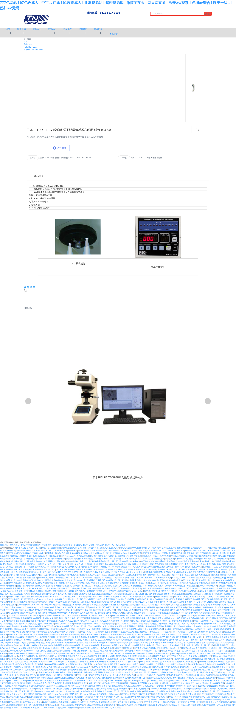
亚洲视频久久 (126, 607)
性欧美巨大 (204, 643)
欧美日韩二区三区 (139, 605)
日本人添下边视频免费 (38, 610)
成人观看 (131, 675)
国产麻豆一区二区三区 (135, 615)
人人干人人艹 (210, 597)
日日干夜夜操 (165, 632)
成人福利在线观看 (96, 610)
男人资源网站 (223, 689)
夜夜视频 (137, 569)
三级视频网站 (107, 664)
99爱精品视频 (204, 686)
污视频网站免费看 (39, 705)
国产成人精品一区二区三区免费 (51, 648)
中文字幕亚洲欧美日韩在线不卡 (142, 664)
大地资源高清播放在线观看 (77, 615)
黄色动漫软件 (126, 602)
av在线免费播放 (53, 667)
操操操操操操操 (179, 699)
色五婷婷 (116, 553)
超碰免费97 (69, 694)
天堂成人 (40, 588)
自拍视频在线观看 (226, 583)
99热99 (213, 580)
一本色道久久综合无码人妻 (151, 662)
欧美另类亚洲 (92, 634)
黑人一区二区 (162, 575)
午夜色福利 (21, 678)
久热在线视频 (13, 705)
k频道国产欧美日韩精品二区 (172, 651)
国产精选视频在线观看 (219, 548)
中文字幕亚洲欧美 (70, 683)
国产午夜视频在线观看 (91, 645)
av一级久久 (201, 564)
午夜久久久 (139, 578)
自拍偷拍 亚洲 (128, 578)
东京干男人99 (25, 575)
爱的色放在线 (229, 632)
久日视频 (167, 578)
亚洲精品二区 (83, 702)
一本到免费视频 (28, 694)
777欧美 (155, 580)
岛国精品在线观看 (95, 594)
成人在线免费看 (225, 567)
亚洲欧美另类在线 (200, 572)
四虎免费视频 (109, 624)
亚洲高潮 (109, 569)
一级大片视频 (178, 659)
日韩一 (174, 632)
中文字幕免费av (105, 702)
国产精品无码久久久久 (220, 605)
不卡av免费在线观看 (158, 689)
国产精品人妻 (163, 583)
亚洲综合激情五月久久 (70, 678)
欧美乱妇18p (8, 629)
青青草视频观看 (9, 550)
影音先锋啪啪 (182, 618)
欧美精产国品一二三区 (81, 561)
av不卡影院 (149, 615)
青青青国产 (123, 678)
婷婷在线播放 (82, 610)
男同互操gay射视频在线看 (18, 602)
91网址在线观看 (167, 643)
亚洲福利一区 (61, 618)
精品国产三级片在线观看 (12, 578)
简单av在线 (221, 564)
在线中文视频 (176, 580)
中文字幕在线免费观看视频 (182, 621)
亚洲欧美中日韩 (154, 705)
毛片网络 (209, 629)
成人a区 (153, 583)
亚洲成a (77, 624)
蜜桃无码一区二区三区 (90, 651)
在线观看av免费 (38, 550)
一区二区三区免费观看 (119, 561)
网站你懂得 (34, 602)
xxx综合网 (221, 597)
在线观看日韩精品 (225, 586)
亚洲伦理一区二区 (211, 691)
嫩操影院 (49, 586)
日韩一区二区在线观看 (53, 689)
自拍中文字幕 (180, 643)
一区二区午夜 (80, 599)
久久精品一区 (204, 580)
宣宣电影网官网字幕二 (58, 672)
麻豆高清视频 (181, 637)
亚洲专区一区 (190, 602)
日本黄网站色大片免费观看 (143, 597)
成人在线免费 (63, 553)
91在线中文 (198, 561)
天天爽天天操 (99, 656)
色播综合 (165, 683)
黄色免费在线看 (36, 662)
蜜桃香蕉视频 (162, 648)
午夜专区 (179, 559)
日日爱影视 (206, 594)
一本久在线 (196, 626)
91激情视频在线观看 (16, 637)
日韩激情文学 (178, 564)
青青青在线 (118, 569)
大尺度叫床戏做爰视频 (177, 599)
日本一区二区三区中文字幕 (131, 575)
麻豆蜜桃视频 (165, 580)
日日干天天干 (151, 613)
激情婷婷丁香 (93, 637)
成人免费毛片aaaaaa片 (200, 548)
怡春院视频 (127, 653)
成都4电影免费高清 (69, 548)
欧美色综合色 (213, 550)
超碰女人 (25, 643)
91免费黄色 (53, 591)
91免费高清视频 (74, 569)
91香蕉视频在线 (38, 594)
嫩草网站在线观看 (34, 618)
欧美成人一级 (106, 675)
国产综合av (16, 643)
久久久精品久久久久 (111, 548)
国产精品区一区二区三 (111, 607)
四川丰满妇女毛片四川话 (224, 667)
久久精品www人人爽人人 (82, 667)
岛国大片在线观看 (202, 575)
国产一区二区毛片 (50, 572)
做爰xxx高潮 (32, 556)
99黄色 (208, 578)
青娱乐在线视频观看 (218, 575)
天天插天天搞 (172, 569)
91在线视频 (153, 681)
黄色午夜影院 (157, 694)
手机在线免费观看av (220, 559)
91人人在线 (49, 599)
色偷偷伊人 (150, 675)
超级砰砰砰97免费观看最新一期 (207, 615)
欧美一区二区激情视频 (51, 548)
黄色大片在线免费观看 (38, 569)
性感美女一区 (61, 708)
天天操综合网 (126, 621)
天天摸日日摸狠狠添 (187, 569)
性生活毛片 (83, 670)
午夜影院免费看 (93, 675)
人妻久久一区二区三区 (195, 678)
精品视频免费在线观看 (24, 664)
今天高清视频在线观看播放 (134, 626)
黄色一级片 (52, 564)
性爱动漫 (135, 662)
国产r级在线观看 (150, 591)
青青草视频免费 (179, 553)
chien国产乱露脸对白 (38, 645)
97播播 (135, 564)
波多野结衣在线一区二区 (204, 670)
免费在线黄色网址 (128, 618)
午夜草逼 (3, 634)
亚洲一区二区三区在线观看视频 (192, 578)
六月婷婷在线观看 (167, 702)
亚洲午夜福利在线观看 (210, 681)
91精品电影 (104, 683)
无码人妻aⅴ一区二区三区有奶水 (146, 672)
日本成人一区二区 (104, 553)
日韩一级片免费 (221, 670)
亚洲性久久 (81, 675)
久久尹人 (118, 653)
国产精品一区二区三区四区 (34, 640)
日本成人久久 (58, 597)
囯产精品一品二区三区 (195, 629)
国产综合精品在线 (196, 618)
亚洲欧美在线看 (62, 626)
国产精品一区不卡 (120, 629)
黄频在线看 (183, 667)
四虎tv (145, 624)
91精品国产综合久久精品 (128, 632)
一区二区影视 (181, 702)
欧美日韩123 (174, 697)
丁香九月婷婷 (50, 588)
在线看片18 (169, 586)
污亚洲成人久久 (9, 686)
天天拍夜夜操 (93, 697)
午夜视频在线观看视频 (220, 664)
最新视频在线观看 (94, 580)
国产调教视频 (219, 607)
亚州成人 (126, 586)
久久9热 (175, 578)
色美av (158, 615)
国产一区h (79, 694)
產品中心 (28, 44)
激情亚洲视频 (13, 561)
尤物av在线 (90, 583)
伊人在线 (42, 583)
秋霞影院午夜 (148, 691)
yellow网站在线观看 (194, 699)
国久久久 (69, 583)
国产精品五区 (76, 686)
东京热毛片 (225, 634)
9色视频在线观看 (23, 686)
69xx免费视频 (225, 613)
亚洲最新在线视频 (97, 550)
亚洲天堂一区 (91, 613)
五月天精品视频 (129, 659)
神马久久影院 (125, 548)
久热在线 (23, 697)
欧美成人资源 (148, 686)
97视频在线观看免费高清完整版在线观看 (64, 645)
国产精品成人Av (178, 629)
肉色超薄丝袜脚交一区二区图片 (126, 583)
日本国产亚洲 (162, 675)
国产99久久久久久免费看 (109, 621)
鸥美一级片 (72, 550)
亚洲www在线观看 (219, 656)
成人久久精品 (115, 708)
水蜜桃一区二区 (68, 629)
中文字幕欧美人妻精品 (17, 626)
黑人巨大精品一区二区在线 (150, 645)
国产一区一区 (68, 637)
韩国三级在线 (179, 597)
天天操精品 (29, 586)
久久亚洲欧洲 (151, 618)
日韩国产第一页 (70, 675)
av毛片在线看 (23, 656)
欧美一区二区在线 (187, 575)
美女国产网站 (30, 670)
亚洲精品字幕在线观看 (100, 561)
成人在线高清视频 (160, 599)
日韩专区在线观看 (139, 550)
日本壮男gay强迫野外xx (138, 629)
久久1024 (27, 594)
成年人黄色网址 (99, 667)
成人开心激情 (169, 694)
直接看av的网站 (133, 643)
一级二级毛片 (98, 632)
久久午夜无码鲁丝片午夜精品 (86, 567)
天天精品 (78, 640)
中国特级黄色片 (147, 561)
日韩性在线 (75, 651)
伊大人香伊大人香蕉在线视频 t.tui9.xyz (137, 670)
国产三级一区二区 (195, 702)
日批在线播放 (119, 594)
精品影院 (98, 653)
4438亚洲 (30, 567)
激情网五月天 (90, 643)
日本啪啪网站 (211, 675)
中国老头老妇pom (178, 556)
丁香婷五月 (18, 640)
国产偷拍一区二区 (13, 691)
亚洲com (174, 653)
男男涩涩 (168, 564)
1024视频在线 (212, 602)
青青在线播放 (202, 610)
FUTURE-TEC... (31, 47)
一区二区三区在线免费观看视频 (151, 564)
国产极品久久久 (135, 559)
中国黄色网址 (41, 632)
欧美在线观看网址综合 (79, 553)
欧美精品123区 (139, 602)
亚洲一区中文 (107, 559)
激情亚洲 (118, 626)
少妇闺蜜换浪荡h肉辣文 (94, 564)
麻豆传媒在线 (45, 656)
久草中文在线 (42, 672)
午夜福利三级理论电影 (99, 605)
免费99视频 (121, 643)
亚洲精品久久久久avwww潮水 (43, 708)
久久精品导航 (220, 588)
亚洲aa (57, 678)
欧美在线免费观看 (7, 664)
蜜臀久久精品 (70, 610)
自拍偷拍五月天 (88, 659)
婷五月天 (213, 586)
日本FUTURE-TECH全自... (34, 50)
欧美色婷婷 (208, 699)
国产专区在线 (165, 556)
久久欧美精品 (59, 578)
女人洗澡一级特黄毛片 (211, 697)
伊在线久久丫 (182, 656)
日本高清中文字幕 (84, 588)
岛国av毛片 (156, 548)
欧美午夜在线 (20, 548)
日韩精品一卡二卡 (106, 567)
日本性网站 (173, 640)
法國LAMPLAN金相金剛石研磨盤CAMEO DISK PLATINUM (65, 158)
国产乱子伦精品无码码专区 (212, 599)
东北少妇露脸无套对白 (100, 602)
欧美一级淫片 (68, 607)
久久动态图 (126, 662)
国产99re (32, 588)
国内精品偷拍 (13, 575)
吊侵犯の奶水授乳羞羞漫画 (31, 597)
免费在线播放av (31, 583)
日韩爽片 (35, 575)
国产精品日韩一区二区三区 (179, 705)
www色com (59, 694)
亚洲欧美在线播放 (192, 605)
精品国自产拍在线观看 (195, 597)
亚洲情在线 (224, 553)
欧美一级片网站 (149, 575)
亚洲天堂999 (190, 659)
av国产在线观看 (106, 697)
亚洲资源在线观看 (208, 705)
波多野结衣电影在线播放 (174, 594)
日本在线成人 (121, 599)
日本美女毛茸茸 (225, 602)
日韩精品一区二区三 (76, 618)
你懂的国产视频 (41, 681)
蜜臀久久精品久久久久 (167, 618)
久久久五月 (158, 586)
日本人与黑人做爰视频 (130, 637)
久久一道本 (144, 583)
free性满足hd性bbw (18, 556)
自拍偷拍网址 (163, 607)
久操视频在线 (143, 689)
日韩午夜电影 (219, 561)
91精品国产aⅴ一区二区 (151, 651)
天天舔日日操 (74, 632)
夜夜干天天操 (213, 572)
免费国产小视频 (115, 591)
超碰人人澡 (170, 637)
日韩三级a (61, 588)
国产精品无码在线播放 (156, 567)
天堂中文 (60, 567)
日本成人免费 (185, 645)
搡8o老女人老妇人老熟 (138, 678)
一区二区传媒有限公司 (213, 618)
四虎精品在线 (117, 686)
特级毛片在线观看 (165, 613)
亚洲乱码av (40, 586)
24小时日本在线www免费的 (161, 659)
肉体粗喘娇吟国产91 (77, 613)
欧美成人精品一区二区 (108, 572)
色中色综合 (80, 580)
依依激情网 (128, 648)
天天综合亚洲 (102, 643)
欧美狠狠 (3, 702)
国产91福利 (142, 681)
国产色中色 (93, 615)
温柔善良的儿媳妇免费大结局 (224, 556)
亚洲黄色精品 (70, 648)
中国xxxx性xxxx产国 (48, 605)
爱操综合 (101, 613)
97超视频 (114, 634)
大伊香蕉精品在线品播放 (188, 591)
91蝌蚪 (131, 580)
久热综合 (172, 691)
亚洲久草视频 (60, 659)
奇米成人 (92, 553)
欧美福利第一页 (81, 697)
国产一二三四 (106, 618)
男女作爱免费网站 (63, 602)
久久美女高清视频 (114, 670)
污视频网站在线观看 (81, 605)
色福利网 (116, 637)
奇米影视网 (112, 705)
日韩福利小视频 (31, 559)
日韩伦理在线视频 (38, 686)
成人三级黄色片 (18, 559)
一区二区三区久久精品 (222, 624)
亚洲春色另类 (101, 659)
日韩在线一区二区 (147, 637)
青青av (196, 559)
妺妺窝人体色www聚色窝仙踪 (75, 689)
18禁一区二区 (93, 683)
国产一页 (51, 569)
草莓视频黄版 (87, 569)
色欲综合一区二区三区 (193, 672)
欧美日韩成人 (86, 632)
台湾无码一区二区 (34, 548)
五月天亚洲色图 (68, 656)
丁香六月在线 (201, 651)
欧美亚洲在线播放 (30, 578)
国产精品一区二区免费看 (142, 621)
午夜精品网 (47, 597)
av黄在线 (22, 648)
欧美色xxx (195, 640)
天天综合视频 (180, 586)
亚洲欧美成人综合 (15, 634)
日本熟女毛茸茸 (6, 580)
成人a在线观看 (75, 699)
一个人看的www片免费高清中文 (49, 607)
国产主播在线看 (193, 599)
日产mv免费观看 (14, 702)
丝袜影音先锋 (57, 675)
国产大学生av (196, 683)
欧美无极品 (30, 632)
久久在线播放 (204, 613)
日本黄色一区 (46, 615)
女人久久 (165, 615)
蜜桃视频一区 (170, 626)
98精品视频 (222, 675)
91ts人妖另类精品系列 (114, 564)
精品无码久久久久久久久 (32, 702)
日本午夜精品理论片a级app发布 (55, 613)
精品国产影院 (210, 678)
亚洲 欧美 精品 (81, 637)
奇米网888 (119, 672)
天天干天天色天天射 (151, 702)
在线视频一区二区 (47, 602)
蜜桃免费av (24, 613)
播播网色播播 (208, 607)
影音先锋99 (82, 683)
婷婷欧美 (143, 632)
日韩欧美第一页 (28, 667)
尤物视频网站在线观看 (68, 702)
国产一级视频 (35, 613)
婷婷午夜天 (230, 662)
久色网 (165, 705)
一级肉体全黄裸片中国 (41, 683)
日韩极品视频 (71, 559)
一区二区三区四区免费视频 (218, 648)
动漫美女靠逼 (135, 588)
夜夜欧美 (220, 580)
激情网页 (128, 672)
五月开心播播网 (192, 643)
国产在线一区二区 (21, 624)
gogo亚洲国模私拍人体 (141, 548)
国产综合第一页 (118, 615)
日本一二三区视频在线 (116, 681)
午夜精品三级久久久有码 (102, 586)
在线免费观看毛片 (72, 634)
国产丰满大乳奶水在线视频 (145, 648)
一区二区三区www (83, 629)
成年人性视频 (164, 681)
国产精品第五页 (83, 648)
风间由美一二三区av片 (187, 632)
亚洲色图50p (40, 667)
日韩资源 (149, 602)
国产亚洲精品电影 (213, 634)
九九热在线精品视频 (86, 662)
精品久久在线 (23, 699)
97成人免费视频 (29, 607)
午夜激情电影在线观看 (223, 629)
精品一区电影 (225, 550)
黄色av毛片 (28, 634)
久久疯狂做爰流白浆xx (50, 653)
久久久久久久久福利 (171, 645)
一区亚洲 (112, 605)
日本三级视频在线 (223, 705)
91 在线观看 (204, 694)
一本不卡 (133, 689)
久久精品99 (160, 637)
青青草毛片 (106, 686)
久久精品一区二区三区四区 (220, 610)
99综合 (14, 699)
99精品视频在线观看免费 (143, 653)
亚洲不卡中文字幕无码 (9, 610)
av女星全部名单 (183, 691)
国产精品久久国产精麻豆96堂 (161, 624)
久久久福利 (110, 656)
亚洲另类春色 (190, 564)
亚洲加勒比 (143, 594)
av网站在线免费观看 (90, 699)
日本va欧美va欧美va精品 (182, 572)
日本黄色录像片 (48, 659)
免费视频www (70, 643)
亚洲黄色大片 (40, 621)
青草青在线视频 (121, 567)
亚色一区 (20, 586)
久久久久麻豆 (21, 659)
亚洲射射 (39, 689)
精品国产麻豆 (196, 567)
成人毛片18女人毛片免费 (184, 624)
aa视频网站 (212, 689)
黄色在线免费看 (195, 697)
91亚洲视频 (48, 561)
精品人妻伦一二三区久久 (175, 588)
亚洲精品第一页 (145, 599)
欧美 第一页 (188, 670)
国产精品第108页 (102, 708)
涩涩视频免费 (52, 621)
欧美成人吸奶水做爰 (198, 689)
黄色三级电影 (52, 705)
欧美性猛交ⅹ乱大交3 (162, 653)
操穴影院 (15, 683)
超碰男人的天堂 (80, 621)
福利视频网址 (73, 670)
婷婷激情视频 (11, 645)
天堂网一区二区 (227, 699)
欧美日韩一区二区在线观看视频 (138, 640)
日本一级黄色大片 (76, 564)
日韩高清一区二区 (55, 637)
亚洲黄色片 (108, 578)
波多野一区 (202, 550)
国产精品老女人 (188, 648)
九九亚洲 (86, 640)
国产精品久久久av (15, 651)
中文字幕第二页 (95, 548)
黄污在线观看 (81, 594)
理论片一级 (208, 561)
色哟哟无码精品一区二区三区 (23, 689)
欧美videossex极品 (31, 651)
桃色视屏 (162, 591)
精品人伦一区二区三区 (64, 624)
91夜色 (226, 686)
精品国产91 (11, 618)
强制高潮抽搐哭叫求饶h (195, 675)
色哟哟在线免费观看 (188, 610)
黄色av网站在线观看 (160, 640)
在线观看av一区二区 (150, 556)
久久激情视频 (201, 648)
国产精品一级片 (172, 567)
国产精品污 (174, 583)
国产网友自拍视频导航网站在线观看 (22, 553)
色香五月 (18, 662)
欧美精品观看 (178, 602)
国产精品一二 (165, 621)
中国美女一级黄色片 (143, 580)
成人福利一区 (212, 569)
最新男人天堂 (166, 553)
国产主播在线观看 (156, 594)
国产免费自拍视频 (114, 662)
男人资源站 (72, 672)
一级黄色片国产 (175, 648)
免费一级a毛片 (59, 615)
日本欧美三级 (153, 632)
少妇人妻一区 (131, 681)
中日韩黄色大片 (186, 561)
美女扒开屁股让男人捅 (163, 602)
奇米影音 (49, 640)
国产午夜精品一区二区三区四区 (114, 580)
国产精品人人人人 (68, 556)
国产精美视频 (221, 591)
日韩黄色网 (145, 643)
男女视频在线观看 (156, 629)
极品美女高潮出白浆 (97, 670)
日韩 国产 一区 (191, 550)
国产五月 (116, 618)
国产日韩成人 (80, 591)
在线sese (60, 580)
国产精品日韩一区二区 (44, 694)
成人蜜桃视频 (100, 662)
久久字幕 (69, 578)
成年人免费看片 (154, 683)
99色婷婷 (112, 643)
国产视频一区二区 (190, 580)
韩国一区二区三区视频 (21, 708)
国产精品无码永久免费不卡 (28, 605)
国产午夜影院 (115, 683)
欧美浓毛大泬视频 (139, 683)
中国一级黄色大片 (36, 580)
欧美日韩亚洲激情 (62, 651)
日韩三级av (128, 569)
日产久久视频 (63, 699)
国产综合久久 (185, 583)
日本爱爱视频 (205, 559)
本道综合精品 (136, 586)
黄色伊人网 (63, 632)
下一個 (124, 158)
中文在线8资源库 (134, 553)
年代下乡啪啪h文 (182, 634)
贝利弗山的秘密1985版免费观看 (158, 572)
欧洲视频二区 (20, 567)
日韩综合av (42, 564)
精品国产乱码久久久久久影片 (171, 672)
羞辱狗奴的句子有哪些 (174, 686)
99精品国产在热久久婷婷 (179, 683)
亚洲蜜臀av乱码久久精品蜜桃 (186, 662)
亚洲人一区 (156, 634)
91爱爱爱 (184, 697)
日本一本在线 (44, 559)
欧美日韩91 (38, 634)
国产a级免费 (115, 602)
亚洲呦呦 (121, 556)
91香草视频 (98, 672)
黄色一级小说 (125, 645)
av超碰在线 (20, 632)
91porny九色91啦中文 (137, 567)
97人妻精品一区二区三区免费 (14, 564)
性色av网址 (175, 681)
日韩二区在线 (68, 599)
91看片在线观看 (99, 681)
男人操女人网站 (49, 618)
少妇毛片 (41, 553)
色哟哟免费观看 (185, 653)
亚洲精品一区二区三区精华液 (198, 553)
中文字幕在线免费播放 (110, 645)
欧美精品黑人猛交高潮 (219, 643)
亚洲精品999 (173, 575)
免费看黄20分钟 (173, 561)
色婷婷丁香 (99, 578)
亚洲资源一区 (99, 569)
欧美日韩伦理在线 (86, 708)
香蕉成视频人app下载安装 (223, 578)
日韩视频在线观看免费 (36, 626)
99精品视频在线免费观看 (54, 634)
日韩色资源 (169, 559)
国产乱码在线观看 (82, 607)
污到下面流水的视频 (52, 697)
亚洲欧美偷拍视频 (37, 643)
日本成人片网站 (176, 615)
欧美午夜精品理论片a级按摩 (98, 597)
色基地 (45, 699)
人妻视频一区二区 (22, 591)
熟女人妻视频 (221, 637)
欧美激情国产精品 (66, 681)
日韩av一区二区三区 (56, 610)
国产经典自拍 (13, 697)
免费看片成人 (80, 705)
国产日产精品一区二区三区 (165, 656)
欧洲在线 (109, 583)
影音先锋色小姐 (131, 594)
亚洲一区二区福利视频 (121, 588)
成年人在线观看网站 (16, 583)
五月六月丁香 (70, 580)
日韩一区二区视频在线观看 (161, 699)
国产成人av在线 (83, 556)
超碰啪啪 (141, 656)
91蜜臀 (50, 583)
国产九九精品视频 (53, 556)
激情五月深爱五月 (59, 575)
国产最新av (34, 656)
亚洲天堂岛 (96, 629)
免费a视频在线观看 (193, 594)
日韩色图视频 (25, 683)
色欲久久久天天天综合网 (83, 578)
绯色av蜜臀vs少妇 (198, 634)
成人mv (124, 553)
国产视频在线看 (96, 556)
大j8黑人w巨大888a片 (62, 561)
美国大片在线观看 (21, 569)
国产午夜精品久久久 (114, 613)
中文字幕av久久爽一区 (159, 697)
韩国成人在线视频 (66, 591)
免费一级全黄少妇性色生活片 (63, 691)
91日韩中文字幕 (175, 670)
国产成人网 (174, 610)
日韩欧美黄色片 (33, 678)
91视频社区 (185, 681)
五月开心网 (34, 675)
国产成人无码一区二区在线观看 (171, 550)
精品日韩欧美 (226, 621)
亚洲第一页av (224, 569)
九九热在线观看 (204, 556)
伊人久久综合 (30, 672)
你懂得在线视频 (47, 678)
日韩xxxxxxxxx (114, 694)
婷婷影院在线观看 (161, 670)
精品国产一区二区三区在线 (92, 624)
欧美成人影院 (53, 632)
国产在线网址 (102, 694)
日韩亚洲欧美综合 (92, 618)
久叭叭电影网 (23, 645)
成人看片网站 (61, 569)
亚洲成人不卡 (178, 613)
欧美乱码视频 (5, 559)
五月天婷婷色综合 (124, 605)
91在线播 (135, 645)
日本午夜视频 (225, 691)
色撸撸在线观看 (111, 632)
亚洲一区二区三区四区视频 (118, 667)
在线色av (79, 656)
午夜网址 (229, 607)
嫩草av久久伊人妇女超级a (77, 575)
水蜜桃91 (215, 553)
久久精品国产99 (161, 691)
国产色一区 (206, 656)
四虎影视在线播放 (91, 572)
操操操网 (58, 599)
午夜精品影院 (56, 683)
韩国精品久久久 (35, 572)
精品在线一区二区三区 (130, 694)
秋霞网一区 (126, 683)
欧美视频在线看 (195, 656)
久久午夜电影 (185, 567)
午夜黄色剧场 (209, 637)
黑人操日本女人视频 (176, 605)
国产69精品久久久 (129, 591)
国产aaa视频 (71, 588)
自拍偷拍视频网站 (23, 550)
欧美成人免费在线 (44, 670)
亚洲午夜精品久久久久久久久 (160, 678)
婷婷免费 (214, 583)
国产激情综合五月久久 (63, 586)
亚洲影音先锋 (72, 708)
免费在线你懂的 (183, 548)
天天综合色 (50, 626)
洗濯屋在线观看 (105, 637)
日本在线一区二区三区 (17, 681)
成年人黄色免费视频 (207, 591)
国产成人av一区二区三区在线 (81, 626)
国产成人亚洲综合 (47, 651)
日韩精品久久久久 (21, 629)
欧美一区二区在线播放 (219, 694)
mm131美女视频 (168, 634)
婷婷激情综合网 (66, 653)
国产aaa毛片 (190, 651)
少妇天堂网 (90, 705)
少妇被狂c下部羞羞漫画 (80, 602)
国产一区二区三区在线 (14, 594)
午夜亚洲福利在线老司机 (200, 664)
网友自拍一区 (213, 659)
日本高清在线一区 (149, 569)
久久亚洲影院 (104, 634)
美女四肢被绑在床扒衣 (55, 643)
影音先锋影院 (113, 575)
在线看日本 (212, 651)
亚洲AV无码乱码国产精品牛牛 (12, 670)
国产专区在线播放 (13, 667)
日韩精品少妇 (106, 629)
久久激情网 (69, 567)
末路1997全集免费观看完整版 (214, 626)
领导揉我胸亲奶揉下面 (15, 672)
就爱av (140, 591)
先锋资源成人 (40, 567)
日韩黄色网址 (192, 556)
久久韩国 (168, 629)
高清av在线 (103, 591)
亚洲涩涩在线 (161, 664)
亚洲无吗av (62, 594)
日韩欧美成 (140, 618)
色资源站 (80, 643)
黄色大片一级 (95, 607)
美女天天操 (21, 618)
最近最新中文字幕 (121, 559)
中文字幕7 (172, 664)
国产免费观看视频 (21, 580)
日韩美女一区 (51, 553)
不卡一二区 (24, 561)
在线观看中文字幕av (132, 651)
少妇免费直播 (13, 653)
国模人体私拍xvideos (13, 607)
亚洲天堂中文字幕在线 (209, 640)
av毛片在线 (39, 599)
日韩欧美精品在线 (194, 607)
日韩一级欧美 (148, 586)
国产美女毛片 (108, 653)
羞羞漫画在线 (92, 591)
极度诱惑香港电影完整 (101, 588)
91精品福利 (42, 637)
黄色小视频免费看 (22, 675)
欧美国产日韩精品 (116, 651)
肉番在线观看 (191, 586)
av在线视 (97, 559)
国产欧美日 (59, 640)
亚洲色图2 (161, 569)
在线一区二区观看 (201, 621)
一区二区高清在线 (66, 705)
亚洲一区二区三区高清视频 (32, 691)
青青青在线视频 (35, 699)
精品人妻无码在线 (82, 691)
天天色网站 (132, 656)
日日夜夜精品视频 (85, 559)
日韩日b (78, 659)
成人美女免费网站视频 (200, 583)
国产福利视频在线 (58, 559)
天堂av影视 (215, 613)
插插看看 (71, 594)
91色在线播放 (96, 691)
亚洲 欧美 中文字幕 (133, 556)
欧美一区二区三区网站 (154, 578)
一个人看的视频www (203, 624)
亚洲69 (83, 634)
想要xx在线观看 (183, 664)
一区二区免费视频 (64, 605)
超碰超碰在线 (116, 597)
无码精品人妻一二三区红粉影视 (41, 624)
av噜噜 (47, 691)
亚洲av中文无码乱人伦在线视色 (212, 662)
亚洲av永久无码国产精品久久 (103, 640)
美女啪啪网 (164, 610)
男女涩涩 (53, 699)
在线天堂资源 (13, 621)
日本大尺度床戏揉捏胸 (39, 591)
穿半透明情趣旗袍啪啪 (140, 697)
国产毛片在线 (188, 615)
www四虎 (163, 605)
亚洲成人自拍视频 (121, 664)
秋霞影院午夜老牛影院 (164, 597)
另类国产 (118, 578)
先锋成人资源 (83, 550)
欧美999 (216, 699)
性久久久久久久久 (123, 624)
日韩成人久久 (34, 629)
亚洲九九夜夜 (13, 597)
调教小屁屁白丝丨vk (110, 678)
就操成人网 (117, 586)
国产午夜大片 (13, 615)
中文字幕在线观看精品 (92, 686)
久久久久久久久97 (65, 621)
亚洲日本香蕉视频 (85, 672)
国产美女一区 (25, 705)
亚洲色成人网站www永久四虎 (100, 689)
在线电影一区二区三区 (82, 586)
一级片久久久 (8, 675)
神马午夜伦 (51, 567)
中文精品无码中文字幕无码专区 (118, 550)
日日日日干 (62, 572)
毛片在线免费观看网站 (155, 626)
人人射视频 (96, 664)
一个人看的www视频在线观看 (201, 667)
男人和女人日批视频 (142, 634)
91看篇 (31, 621)
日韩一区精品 (137, 624)
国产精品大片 (39, 664)
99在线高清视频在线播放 (30, 653)
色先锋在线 (104, 699)
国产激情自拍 (141, 610)
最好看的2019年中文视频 (30, 615)
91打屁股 (127, 564)
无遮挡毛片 (94, 648)
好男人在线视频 (139, 607)
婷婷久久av (12, 656)
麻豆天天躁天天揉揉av (151, 553)
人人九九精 (180, 694)
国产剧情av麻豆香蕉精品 (51, 629)
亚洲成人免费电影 (120, 675)
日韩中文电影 (79, 583)
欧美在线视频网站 (50, 702)
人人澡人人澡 (15, 694)
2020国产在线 (216, 686)
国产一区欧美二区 (119, 702)
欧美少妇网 (205, 605)
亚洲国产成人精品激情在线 (134, 613)
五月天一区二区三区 (227, 640)
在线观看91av (8, 662)
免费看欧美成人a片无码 (125, 610)
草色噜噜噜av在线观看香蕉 (213, 683)
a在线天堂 (104, 651)
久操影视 (149, 656)
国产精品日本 (217, 594)
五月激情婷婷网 (34, 659)
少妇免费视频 (172, 591)
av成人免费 (201, 602)
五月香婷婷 (118, 648)
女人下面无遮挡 (179, 678)
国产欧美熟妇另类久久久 (84, 653)
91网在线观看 (121, 656)
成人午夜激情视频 (69, 662)
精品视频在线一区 (114, 659)
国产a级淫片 (201, 569)
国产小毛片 (119, 640)
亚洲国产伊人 (31, 637)
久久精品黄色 (134, 561)
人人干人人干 (184, 640)
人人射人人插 (109, 672)
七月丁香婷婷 (152, 550)
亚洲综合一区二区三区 (84, 681)
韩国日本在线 (8, 591)
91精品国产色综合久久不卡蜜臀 (78, 664)
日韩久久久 (23, 610)
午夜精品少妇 (123, 572)
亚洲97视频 (207, 672)
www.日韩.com (90, 694)
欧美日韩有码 (83, 548)
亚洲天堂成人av (209, 702)
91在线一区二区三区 (122, 697)
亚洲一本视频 (85, 678)
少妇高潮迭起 (8, 567)
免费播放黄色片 (36, 561)
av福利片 (199, 637)
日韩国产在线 (168, 662)
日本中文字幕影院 (212, 653)
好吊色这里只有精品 (178, 607)
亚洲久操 (41, 556)
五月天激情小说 (110, 556)
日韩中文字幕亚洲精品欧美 (153, 559)
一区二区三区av (105, 615)
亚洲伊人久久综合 (216, 632)
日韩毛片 (125, 699)
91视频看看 (159, 686)
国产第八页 (13, 648)
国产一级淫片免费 (45, 578)
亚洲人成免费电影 (35, 697)
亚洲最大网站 (219, 645)
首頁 (26, 41)
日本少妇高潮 (51, 594)
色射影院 (191, 637)
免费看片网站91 (135, 691)
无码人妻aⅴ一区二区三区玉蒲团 (115, 691)
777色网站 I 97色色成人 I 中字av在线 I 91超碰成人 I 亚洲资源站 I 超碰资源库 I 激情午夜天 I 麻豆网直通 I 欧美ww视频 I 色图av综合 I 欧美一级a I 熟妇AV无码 (62, 545)
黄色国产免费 (115, 699)
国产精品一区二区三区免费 (75, 597)
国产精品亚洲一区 (191, 686)
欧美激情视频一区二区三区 (178, 689)
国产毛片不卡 (203, 586)
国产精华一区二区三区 (52, 662)
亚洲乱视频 (211, 564)
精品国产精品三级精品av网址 (58, 686)
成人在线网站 (13, 613)
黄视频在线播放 (67, 697)
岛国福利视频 (151, 607)
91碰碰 (156, 621)
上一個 (33, 158)
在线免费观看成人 (126, 634)
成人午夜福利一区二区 (98, 575)
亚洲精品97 (108, 594)
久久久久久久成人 (137, 572)
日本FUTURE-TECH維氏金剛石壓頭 (146, 158)
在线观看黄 (88, 656)
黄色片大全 (127, 597)
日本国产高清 (32, 648)
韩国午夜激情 (49, 580)
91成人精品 (188, 559)
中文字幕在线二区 (135, 702)
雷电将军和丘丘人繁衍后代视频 (165, 667)
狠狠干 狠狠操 (223, 651)
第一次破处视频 (197, 691)
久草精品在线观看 (59, 670)
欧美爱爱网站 (132, 599)
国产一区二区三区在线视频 (56, 550)
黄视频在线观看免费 (121, 689)
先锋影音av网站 (191, 613)
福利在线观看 (45, 675)
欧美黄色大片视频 (184, 626)
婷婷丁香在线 (160, 561)
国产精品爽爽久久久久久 (139, 699)
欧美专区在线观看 (169, 548)
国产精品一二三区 (210, 567)
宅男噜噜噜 (195, 705)
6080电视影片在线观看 (55, 664)
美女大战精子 (153, 605)
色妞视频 (23, 621)
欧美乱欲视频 (59, 583)
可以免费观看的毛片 (176, 675)
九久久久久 (96, 678)
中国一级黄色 (62, 564)
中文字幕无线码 (108, 599)
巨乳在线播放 (5, 643)
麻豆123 (24, 588)
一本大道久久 (153, 610)
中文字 (25, 662)
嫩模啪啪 (30, 681)
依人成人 (121, 705)
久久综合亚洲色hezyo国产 (137, 705)
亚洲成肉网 (155, 643)
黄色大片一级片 (143, 659)
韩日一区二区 (215, 621)
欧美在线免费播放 (207, 588)
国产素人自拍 (198, 653)
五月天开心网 (93, 621)
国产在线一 (31, 564)
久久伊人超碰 (109, 610)
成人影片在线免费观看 (19, 572)
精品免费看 (53, 681)
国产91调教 (109, 626)
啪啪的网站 (56, 656)
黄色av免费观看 (106, 648)
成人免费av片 (202, 632)
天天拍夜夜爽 (218, 672)
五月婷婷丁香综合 (75, 572)
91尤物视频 (195, 681)
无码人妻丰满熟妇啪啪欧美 (153, 588)
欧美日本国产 (145, 694)
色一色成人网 (45, 575)
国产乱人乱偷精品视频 (133, 686)
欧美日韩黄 (100, 583)
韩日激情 (11, 659)
